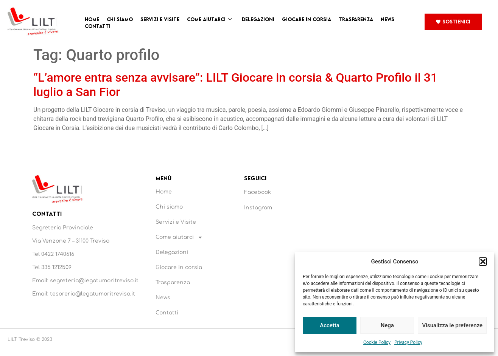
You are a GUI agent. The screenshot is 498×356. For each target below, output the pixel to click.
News (387, 19)
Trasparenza (356, 19)
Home (92, 19)
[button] (483, 261)
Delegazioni (258, 19)
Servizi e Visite (159, 19)
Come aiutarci (209, 19)
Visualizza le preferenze (452, 325)
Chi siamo (120, 19)
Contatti (97, 26)
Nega (387, 325)
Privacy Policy (408, 342)
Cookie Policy (377, 342)
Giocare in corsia (306, 19)
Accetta (329, 325)
